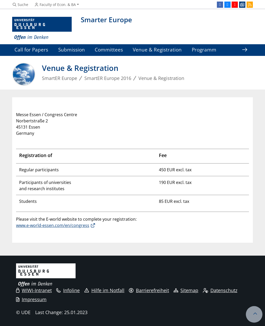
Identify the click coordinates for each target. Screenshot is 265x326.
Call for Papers (31, 49)
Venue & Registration (157, 49)
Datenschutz (220, 290)
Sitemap (186, 290)
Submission (71, 49)
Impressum (31, 299)
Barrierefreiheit (149, 290)
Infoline (68, 290)
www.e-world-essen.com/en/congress (52, 225)
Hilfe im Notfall (104, 290)
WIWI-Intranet (34, 290)
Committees (109, 49)
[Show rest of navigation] (245, 50)
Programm (204, 49)
